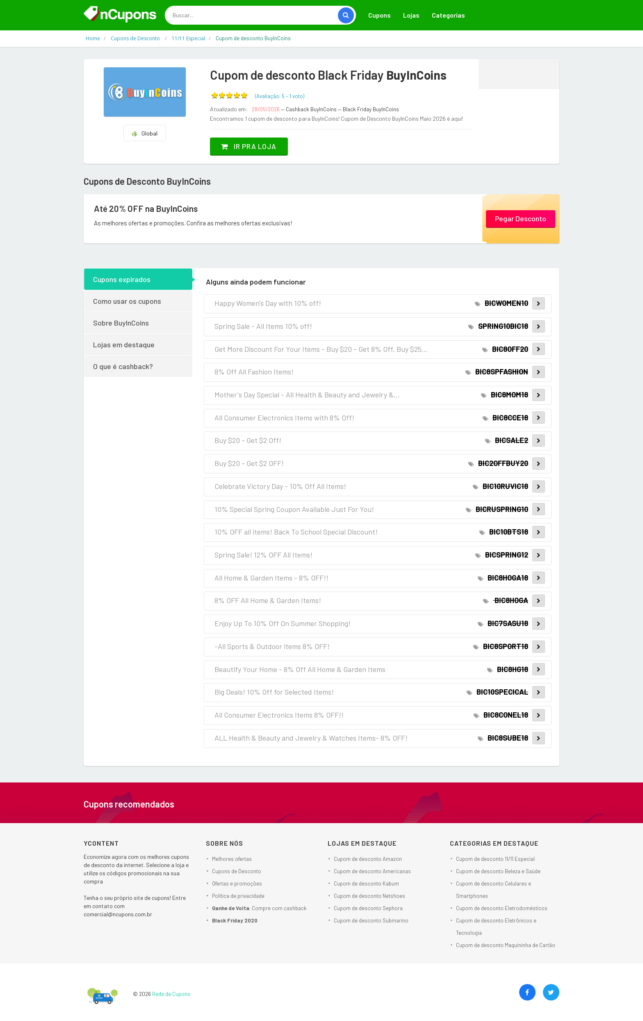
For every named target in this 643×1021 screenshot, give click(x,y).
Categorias (448, 15)
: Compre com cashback (259, 908)
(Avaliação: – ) (279, 96)
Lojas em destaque (124, 344)
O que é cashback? (123, 366)
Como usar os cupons (127, 300)
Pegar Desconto (520, 218)
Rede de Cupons (171, 994)
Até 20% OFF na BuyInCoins (148, 208)
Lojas (411, 15)
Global (144, 133)
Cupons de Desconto (236, 871)
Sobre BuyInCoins (121, 322)
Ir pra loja (251, 146)
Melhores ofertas (232, 859)
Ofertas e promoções (237, 883)
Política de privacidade (238, 896)
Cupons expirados (121, 279)
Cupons (379, 15)
